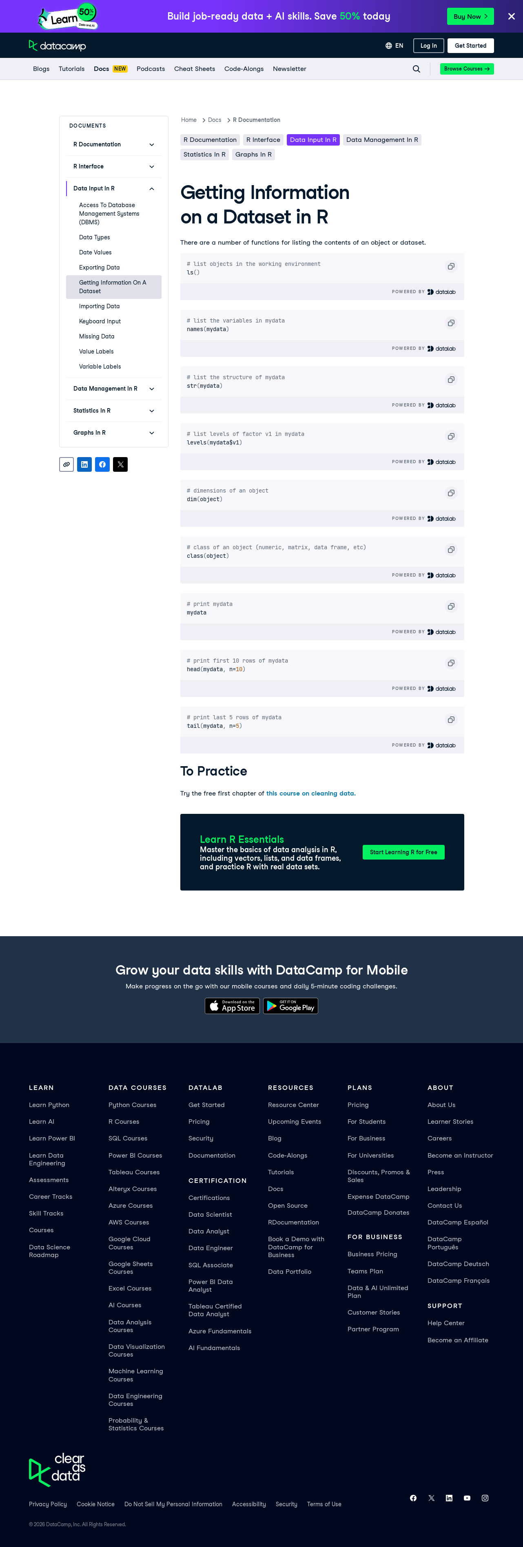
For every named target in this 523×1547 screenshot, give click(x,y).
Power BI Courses (135, 1155)
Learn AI (41, 1121)
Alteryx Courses (133, 1189)
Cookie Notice (96, 1504)
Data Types (94, 237)
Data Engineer (210, 1248)
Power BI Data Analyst (210, 1285)
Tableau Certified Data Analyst (215, 1310)
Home (189, 120)
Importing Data (99, 306)
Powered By (424, 291)
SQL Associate (210, 1265)
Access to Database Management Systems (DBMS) (109, 213)
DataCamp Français (459, 1280)
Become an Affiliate (458, 1340)
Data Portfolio (289, 1271)
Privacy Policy (48, 1504)
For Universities (371, 1155)
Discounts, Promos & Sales (379, 1176)
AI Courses (125, 1305)
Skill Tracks (46, 1213)
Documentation (211, 1155)
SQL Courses (128, 1138)
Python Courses (133, 1105)
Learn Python (49, 1105)
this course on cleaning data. (311, 793)
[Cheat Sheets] (194, 68)
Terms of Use (324, 1504)
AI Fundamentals (214, 1348)
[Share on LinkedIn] (84, 464)
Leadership (444, 1189)
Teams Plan (365, 1271)
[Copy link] (66, 464)
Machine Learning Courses (136, 1375)
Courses (41, 1230)
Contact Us (445, 1205)
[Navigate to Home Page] (57, 46)
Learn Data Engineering (47, 1159)
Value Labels (96, 351)
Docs (276, 1189)
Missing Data (97, 336)
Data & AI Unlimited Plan (378, 1291)
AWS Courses (129, 1222)
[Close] (511, 17)
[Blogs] (41, 68)
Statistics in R (205, 154)
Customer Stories (374, 1312)
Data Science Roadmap (49, 1251)
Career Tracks (51, 1196)
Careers (440, 1138)
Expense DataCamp (379, 1196)
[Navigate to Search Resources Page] (416, 69)
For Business (367, 1138)
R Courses (124, 1121)
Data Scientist (210, 1214)
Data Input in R (313, 140)
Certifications (209, 1198)
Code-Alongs (288, 1155)
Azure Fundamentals (220, 1331)
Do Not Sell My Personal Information (173, 1504)
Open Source (288, 1205)
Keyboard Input (100, 321)
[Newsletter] (289, 68)
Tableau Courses (134, 1172)
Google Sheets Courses (131, 1267)
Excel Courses (130, 1288)
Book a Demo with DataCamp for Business (296, 1246)
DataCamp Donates (379, 1212)
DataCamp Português (445, 1243)
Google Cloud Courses (130, 1243)
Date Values (95, 252)
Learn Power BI (52, 1138)
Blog (274, 1138)
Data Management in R (382, 140)
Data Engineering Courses (135, 1400)
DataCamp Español (458, 1222)
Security (200, 1138)
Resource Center (293, 1105)
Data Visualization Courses (137, 1350)
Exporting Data (99, 267)
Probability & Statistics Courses (136, 1424)
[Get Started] (471, 45)
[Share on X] (120, 464)
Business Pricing (372, 1254)
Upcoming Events (294, 1121)
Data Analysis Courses (130, 1326)
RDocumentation (293, 1222)
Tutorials (281, 1172)
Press (436, 1172)
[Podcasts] (150, 68)
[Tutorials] (71, 68)
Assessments (49, 1180)
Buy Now (471, 16)
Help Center (446, 1323)
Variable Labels (100, 366)
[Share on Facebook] (102, 464)
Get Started (206, 1105)
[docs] (110, 68)
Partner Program (373, 1329)
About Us (442, 1105)
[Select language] (394, 45)
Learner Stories (451, 1121)
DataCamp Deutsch (458, 1264)
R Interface (263, 140)
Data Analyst (208, 1231)
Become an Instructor (460, 1155)
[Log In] (428, 45)
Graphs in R (253, 154)
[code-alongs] (243, 68)
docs (215, 120)
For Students (367, 1121)
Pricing (199, 1121)
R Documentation (256, 120)
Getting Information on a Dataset (112, 286)
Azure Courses (131, 1205)
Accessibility (249, 1504)
